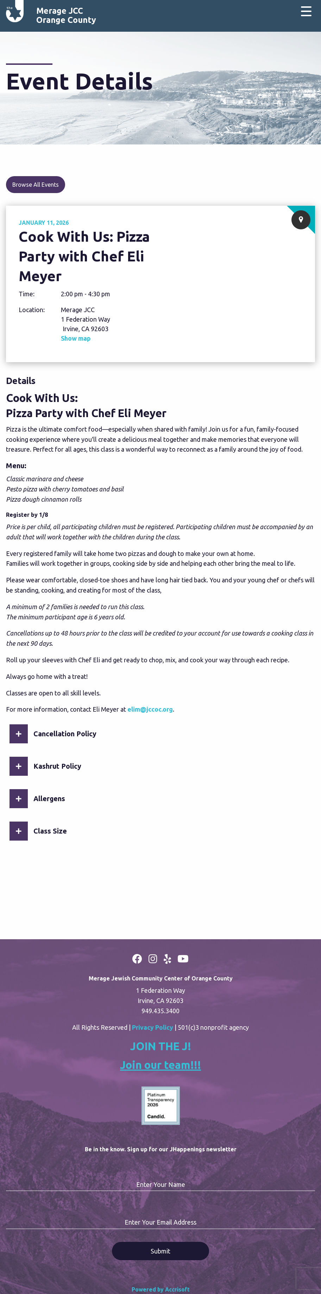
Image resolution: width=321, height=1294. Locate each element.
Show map (76, 338)
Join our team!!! (160, 1065)
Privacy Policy (152, 1027)
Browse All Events (35, 184)
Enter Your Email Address (160, 1222)
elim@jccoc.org (150, 709)
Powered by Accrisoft (161, 1289)
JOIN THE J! (160, 1046)
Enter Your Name (160, 1184)
